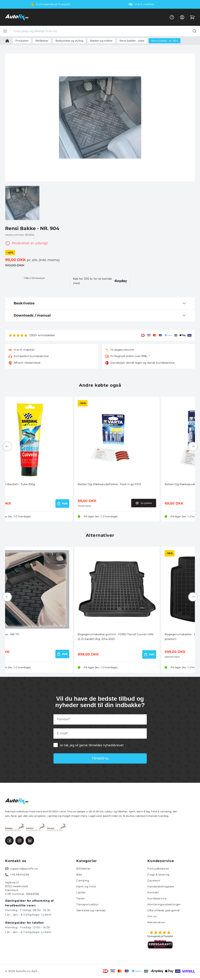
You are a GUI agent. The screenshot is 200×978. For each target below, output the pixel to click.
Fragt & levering (158, 874)
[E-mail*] (100, 733)
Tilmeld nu (100, 758)
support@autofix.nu (24, 868)
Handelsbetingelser (160, 886)
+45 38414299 (19, 874)
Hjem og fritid (86, 886)
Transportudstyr (87, 904)
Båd (79, 874)
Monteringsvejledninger (164, 904)
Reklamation (156, 922)
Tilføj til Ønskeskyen (34, 278)
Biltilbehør (83, 868)
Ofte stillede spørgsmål (163, 910)
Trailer (80, 898)
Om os (152, 916)
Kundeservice (156, 898)
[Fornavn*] (100, 719)
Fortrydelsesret (158, 868)
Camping (82, 880)
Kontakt (153, 892)
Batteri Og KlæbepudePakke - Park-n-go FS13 (109, 484)
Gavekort (153, 880)
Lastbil (80, 892)
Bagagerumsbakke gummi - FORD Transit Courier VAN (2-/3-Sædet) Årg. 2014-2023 (115, 637)
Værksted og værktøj (90, 910)
